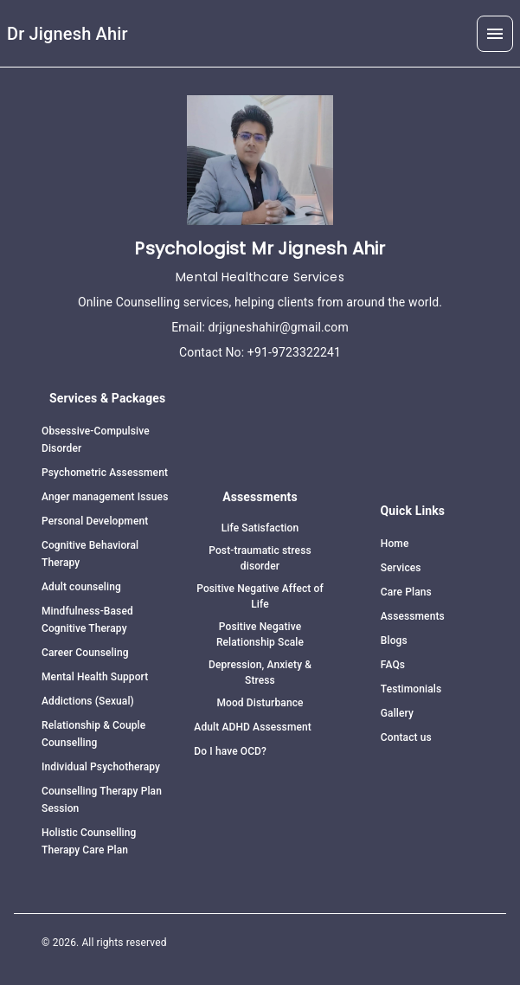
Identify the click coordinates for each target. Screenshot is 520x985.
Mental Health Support (95, 677)
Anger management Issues (105, 497)
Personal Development (95, 521)
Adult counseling (81, 587)
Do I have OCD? (230, 751)
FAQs (393, 665)
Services (401, 568)
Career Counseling (85, 653)
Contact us (406, 737)
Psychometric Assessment (105, 473)
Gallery (397, 713)
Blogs (394, 640)
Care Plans (406, 592)
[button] (495, 34)
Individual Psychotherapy (101, 767)
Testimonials (411, 689)
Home (395, 544)
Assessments (413, 616)
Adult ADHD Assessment (252, 727)
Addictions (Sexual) (88, 701)
